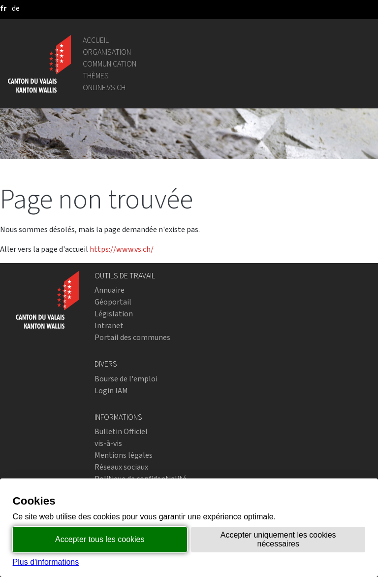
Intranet (109, 325)
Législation (113, 313)
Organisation (107, 52)
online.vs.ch (104, 87)
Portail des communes (132, 337)
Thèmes (96, 75)
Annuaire (109, 290)
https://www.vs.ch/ (122, 249)
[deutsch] (16, 8)
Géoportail (112, 302)
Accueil (96, 40)
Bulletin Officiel (121, 431)
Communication (109, 64)
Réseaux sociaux (121, 467)
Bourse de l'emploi (126, 378)
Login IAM (111, 390)
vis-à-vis (108, 443)
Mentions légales (123, 455)
